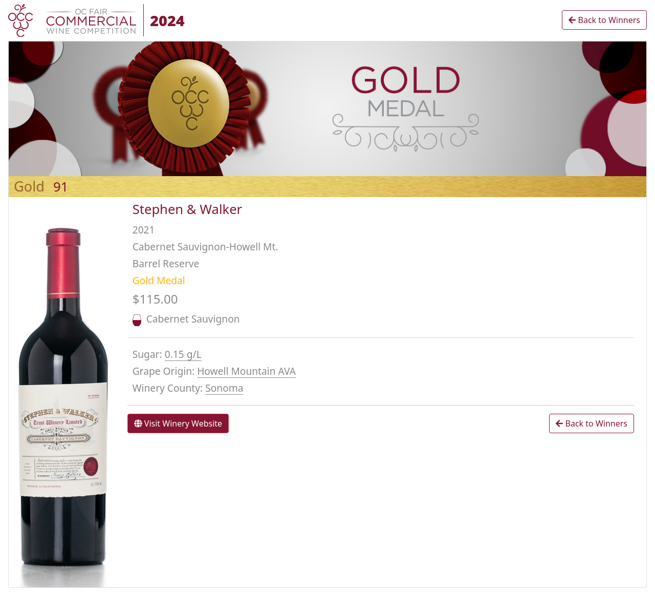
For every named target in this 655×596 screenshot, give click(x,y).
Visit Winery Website (178, 423)
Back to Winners (604, 20)
